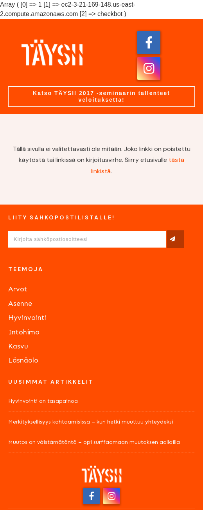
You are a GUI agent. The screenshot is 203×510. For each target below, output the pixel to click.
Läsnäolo (23, 360)
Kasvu (18, 346)
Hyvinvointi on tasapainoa (43, 401)
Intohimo (24, 332)
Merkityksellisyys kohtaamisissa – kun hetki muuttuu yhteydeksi (90, 421)
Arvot (17, 289)
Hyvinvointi (27, 317)
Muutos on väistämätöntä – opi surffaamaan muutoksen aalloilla (94, 442)
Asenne (20, 303)
